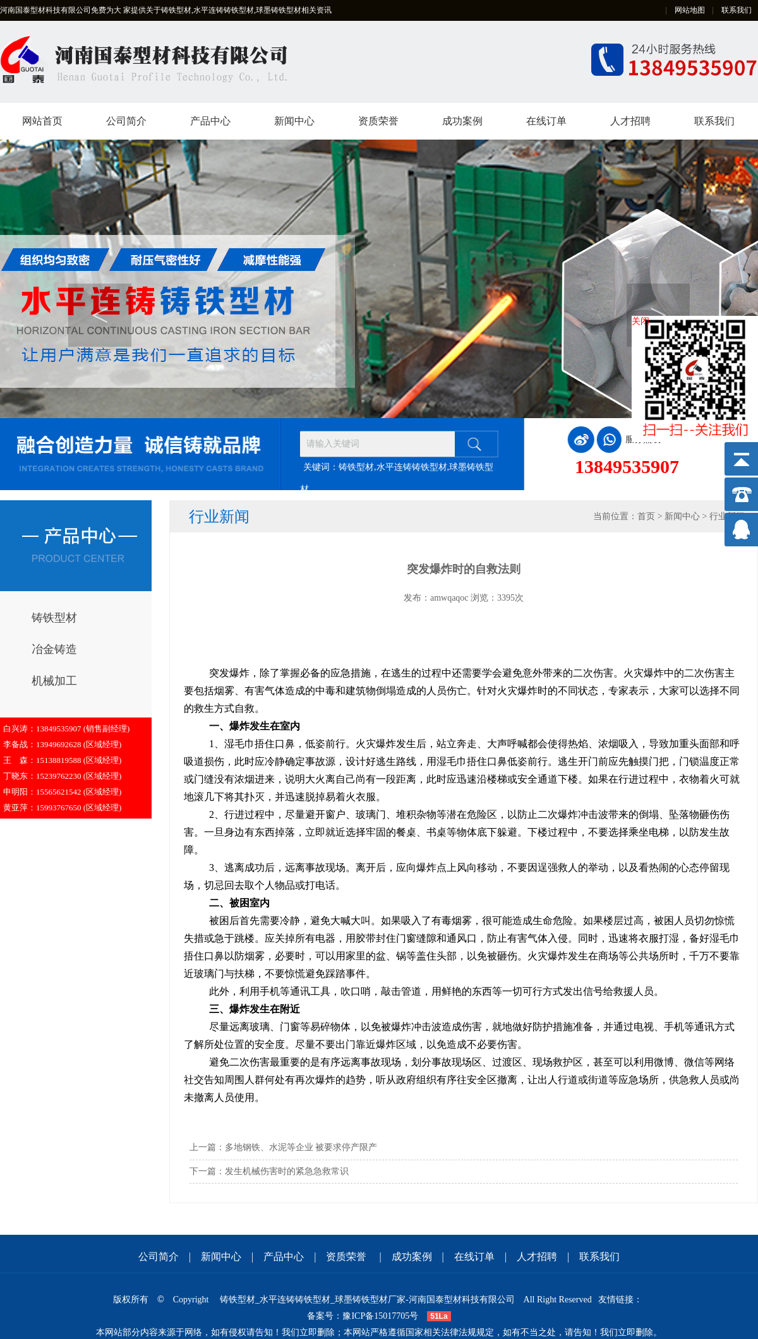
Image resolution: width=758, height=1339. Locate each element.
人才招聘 (630, 121)
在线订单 (546, 121)
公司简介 (126, 121)
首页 (646, 516)
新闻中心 (294, 121)
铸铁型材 (54, 617)
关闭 (640, 321)
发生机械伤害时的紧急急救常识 (287, 1171)
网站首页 (42, 121)
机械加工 (54, 681)
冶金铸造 (54, 649)
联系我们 (736, 10)
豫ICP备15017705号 (380, 1316)
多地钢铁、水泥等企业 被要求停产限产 (301, 1147)
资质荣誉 (378, 121)
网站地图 (690, 10)
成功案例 (462, 121)
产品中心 (210, 121)
